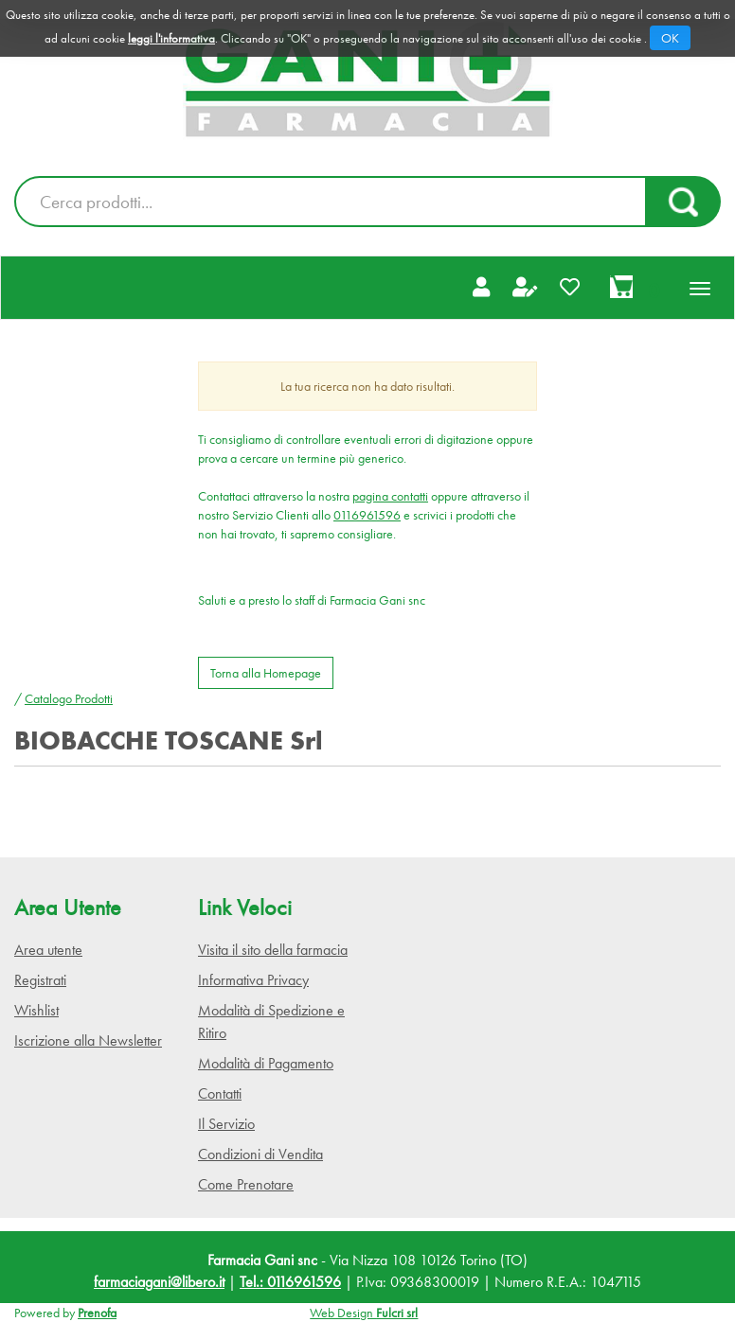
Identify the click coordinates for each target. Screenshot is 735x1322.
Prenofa (97, 1312)
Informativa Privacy (253, 980)
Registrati (40, 980)
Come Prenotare (246, 1184)
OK (670, 37)
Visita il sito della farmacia (273, 950)
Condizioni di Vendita (260, 1154)
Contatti (220, 1093)
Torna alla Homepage (265, 672)
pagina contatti (390, 495)
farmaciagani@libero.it (159, 1282)
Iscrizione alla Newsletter (88, 1040)
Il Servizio (226, 1124)
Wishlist (36, 1010)
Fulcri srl (397, 1312)
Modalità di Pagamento (265, 1063)
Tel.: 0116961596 (290, 1282)
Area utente (48, 950)
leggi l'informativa (171, 38)
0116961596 (367, 514)
